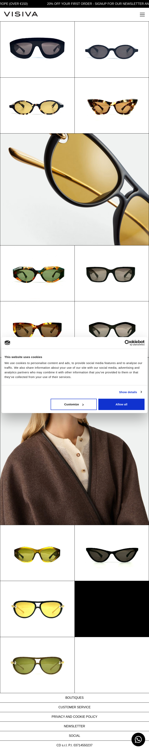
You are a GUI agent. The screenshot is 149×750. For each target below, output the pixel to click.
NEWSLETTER (74, 726)
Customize (74, 404)
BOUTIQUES (74, 697)
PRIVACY (58, 716)
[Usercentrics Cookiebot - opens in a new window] (128, 343)
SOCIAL (74, 735)
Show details (128, 392)
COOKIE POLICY (85, 716)
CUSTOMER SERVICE (74, 707)
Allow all (121, 404)
